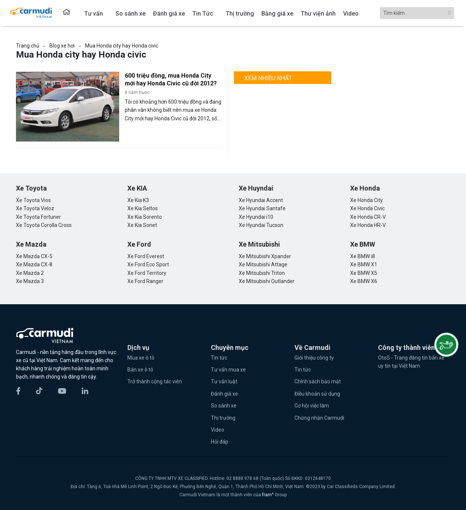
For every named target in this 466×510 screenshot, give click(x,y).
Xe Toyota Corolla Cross (44, 225)
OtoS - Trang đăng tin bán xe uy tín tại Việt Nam (411, 362)
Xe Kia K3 (138, 200)
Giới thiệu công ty (314, 358)
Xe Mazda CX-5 (34, 256)
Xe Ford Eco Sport (148, 264)
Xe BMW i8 (362, 256)
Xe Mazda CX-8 (34, 264)
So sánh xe (224, 406)
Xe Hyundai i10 (256, 217)
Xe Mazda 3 (30, 281)
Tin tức (219, 358)
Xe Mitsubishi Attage (263, 264)
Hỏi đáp (219, 442)
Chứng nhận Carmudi (319, 418)
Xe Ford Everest (145, 256)
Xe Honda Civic (367, 208)
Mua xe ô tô (140, 358)
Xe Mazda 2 (30, 273)
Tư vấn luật (224, 381)
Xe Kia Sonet (142, 225)
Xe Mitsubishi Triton (262, 273)
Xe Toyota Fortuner (38, 217)
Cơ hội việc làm (311, 406)
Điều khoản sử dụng (317, 394)
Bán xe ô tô (140, 370)
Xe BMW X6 (363, 281)
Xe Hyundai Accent (261, 200)
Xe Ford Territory (146, 273)
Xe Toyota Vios (33, 200)
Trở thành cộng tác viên (154, 381)
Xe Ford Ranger (145, 281)
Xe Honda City (366, 200)
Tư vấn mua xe (228, 370)
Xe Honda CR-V (368, 217)
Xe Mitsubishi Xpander (265, 256)
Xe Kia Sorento (144, 217)
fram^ (268, 494)
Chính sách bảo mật (317, 381)
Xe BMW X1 (363, 264)
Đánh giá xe (224, 394)
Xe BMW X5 (363, 273)
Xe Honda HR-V (368, 225)
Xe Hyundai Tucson (261, 225)
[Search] (417, 13)
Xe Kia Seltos (142, 208)
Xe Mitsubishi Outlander (266, 281)
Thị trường (223, 418)
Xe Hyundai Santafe (262, 208)
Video (217, 430)
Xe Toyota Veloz (35, 208)
